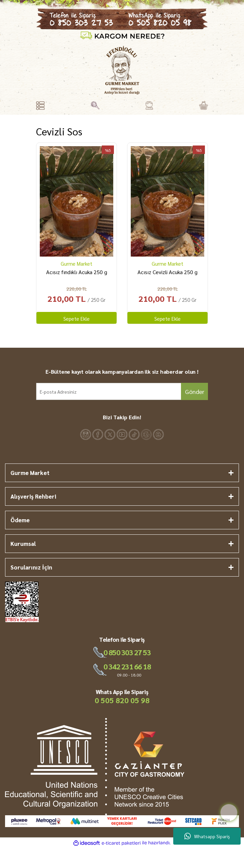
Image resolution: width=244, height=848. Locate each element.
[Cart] (203, 105)
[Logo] (122, 70)
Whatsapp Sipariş (207, 836)
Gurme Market (76, 263)
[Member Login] (149, 105)
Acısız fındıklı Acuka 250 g (76, 271)
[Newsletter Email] (122, 391)
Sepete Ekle (76, 318)
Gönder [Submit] (194, 391)
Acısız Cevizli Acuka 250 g (167, 271)
